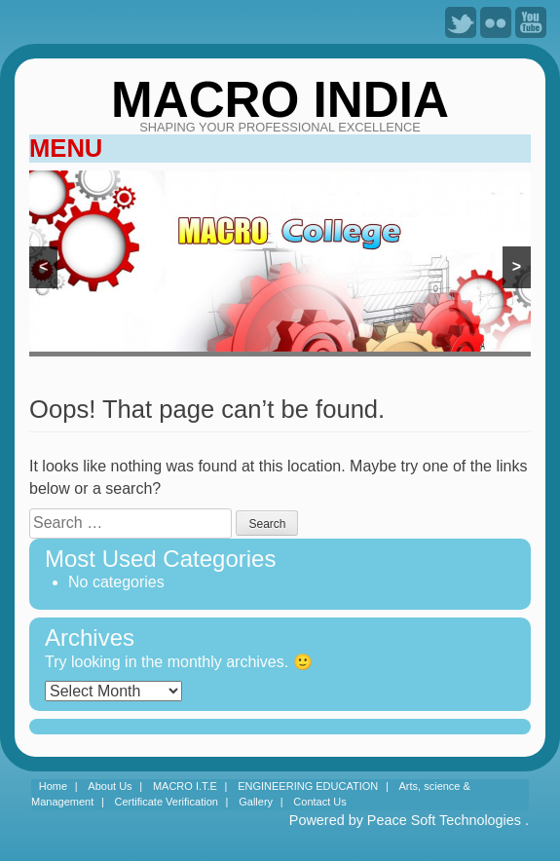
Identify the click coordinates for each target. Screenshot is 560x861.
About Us (109, 786)
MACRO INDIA (280, 100)
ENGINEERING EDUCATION (308, 786)
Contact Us (319, 801)
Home (53, 786)
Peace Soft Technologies (444, 820)
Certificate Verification (166, 801)
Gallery (256, 801)
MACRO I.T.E (185, 786)
